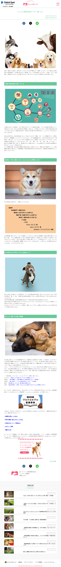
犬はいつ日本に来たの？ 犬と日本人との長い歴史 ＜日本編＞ (38, 495)
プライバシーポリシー (29, 562)
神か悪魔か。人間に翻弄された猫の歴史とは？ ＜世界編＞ (24, 379)
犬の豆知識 (53, 461)
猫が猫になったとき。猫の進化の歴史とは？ (20, 383)
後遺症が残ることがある (11, 416)
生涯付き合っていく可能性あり (13, 423)
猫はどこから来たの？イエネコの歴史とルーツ (22, 377)
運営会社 (20, 562)
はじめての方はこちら (12, 562)
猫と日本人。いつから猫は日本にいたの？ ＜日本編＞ (23, 381)
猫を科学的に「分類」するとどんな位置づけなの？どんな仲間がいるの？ (27, 384)
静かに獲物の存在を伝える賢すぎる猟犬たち (34, 551)
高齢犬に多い (8, 430)
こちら (12, 438)
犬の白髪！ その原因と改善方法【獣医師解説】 (35, 519)
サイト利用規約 (39, 562)
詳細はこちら (22, 475)
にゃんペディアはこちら (49, 562)
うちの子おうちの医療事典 (32, 392)
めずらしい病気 (9, 426)
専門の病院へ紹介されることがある (14, 419)
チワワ (10, 305)
